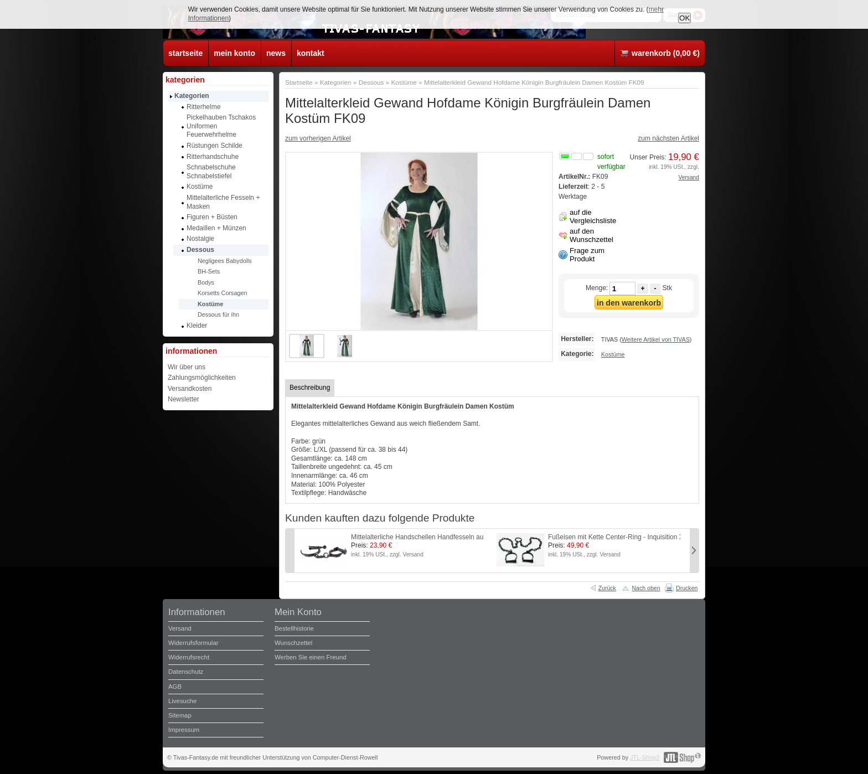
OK (684, 18)
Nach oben (646, 588)
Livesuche (182, 701)
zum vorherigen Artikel (318, 138)
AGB (175, 686)
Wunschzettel (293, 642)
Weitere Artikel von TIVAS (656, 339)
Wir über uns (186, 367)
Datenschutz (185, 671)
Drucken (687, 588)
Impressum (183, 729)
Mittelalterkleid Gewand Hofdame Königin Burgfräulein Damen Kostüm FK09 (534, 82)
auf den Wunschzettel (591, 235)
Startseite (299, 82)
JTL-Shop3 (644, 757)
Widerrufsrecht (188, 657)
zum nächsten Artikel (668, 138)
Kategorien (336, 82)
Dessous (371, 82)
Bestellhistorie (294, 628)
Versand (689, 177)
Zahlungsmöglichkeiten (202, 377)
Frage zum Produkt (587, 254)
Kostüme (403, 82)
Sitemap (180, 715)
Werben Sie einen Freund (311, 657)
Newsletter (183, 399)
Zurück (607, 588)
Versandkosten (189, 389)
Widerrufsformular (193, 642)
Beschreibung (310, 387)
